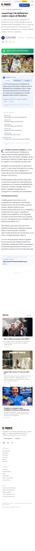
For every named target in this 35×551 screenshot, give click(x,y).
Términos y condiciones (8, 529)
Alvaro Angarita (12, 37)
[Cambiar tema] (32, 1)
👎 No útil (11, 101)
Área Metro (5, 494)
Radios (4, 515)
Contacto (17, 479)
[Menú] (32, 5)
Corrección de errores (8, 537)
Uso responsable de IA (8, 535)
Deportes (4, 502)
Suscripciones (6, 521)
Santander (5, 496)
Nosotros (4, 510)
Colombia (4, 498)
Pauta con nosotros (7, 519)
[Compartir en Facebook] (2, 41)
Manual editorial (6, 533)
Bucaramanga (6, 492)
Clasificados (5, 517)
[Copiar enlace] (10, 41)
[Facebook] (4, 484)
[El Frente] (6, 5)
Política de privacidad (8, 531)
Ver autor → (30, 356)
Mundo (4, 500)
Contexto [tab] (27, 80)
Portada (3, 9)
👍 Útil (5, 101)
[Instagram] (8, 484)
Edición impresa (8, 479)
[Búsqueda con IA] (24, 5)
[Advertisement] (17, 131)
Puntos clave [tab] (17, 80)
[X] (12, 484)
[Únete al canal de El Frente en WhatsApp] (17, 51)
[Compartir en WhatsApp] (6, 41)
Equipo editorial (6, 512)
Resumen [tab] (8, 80)
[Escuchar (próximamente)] (13, 41)
